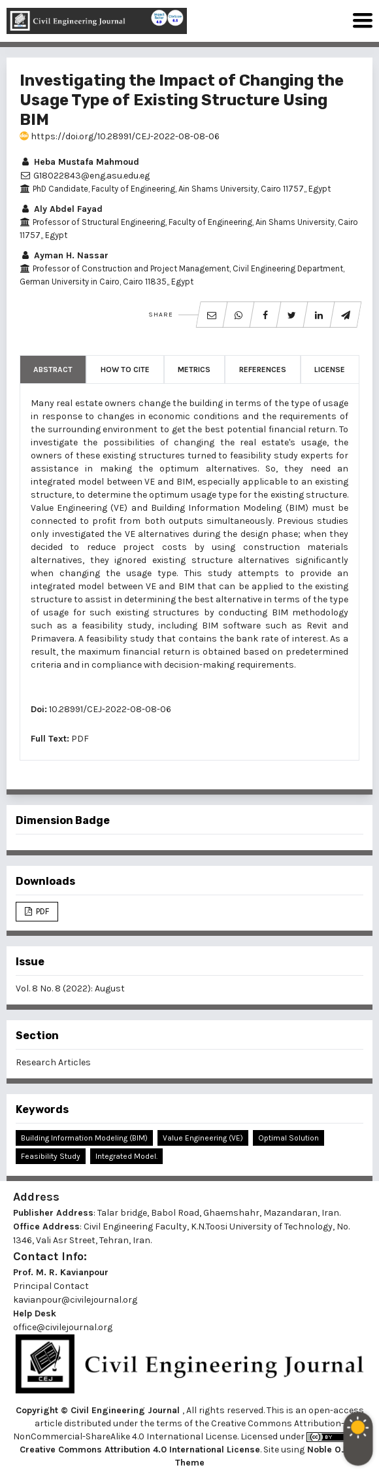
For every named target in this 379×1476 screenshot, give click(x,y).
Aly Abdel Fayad (61, 209)
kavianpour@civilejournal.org (75, 1299)
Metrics (194, 369)
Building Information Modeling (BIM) (84, 1137)
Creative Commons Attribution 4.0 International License (140, 1449)
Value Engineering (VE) (203, 1137)
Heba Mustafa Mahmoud (79, 161)
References (262, 369)
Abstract (53, 369)
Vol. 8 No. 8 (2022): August (70, 988)
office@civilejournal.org (62, 1327)
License (329, 369)
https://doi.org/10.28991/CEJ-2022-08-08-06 (120, 136)
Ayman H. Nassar (64, 255)
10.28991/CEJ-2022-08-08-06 (110, 709)
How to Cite (125, 369)
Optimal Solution (288, 1137)
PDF (80, 738)
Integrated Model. (126, 1156)
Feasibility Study (50, 1156)
